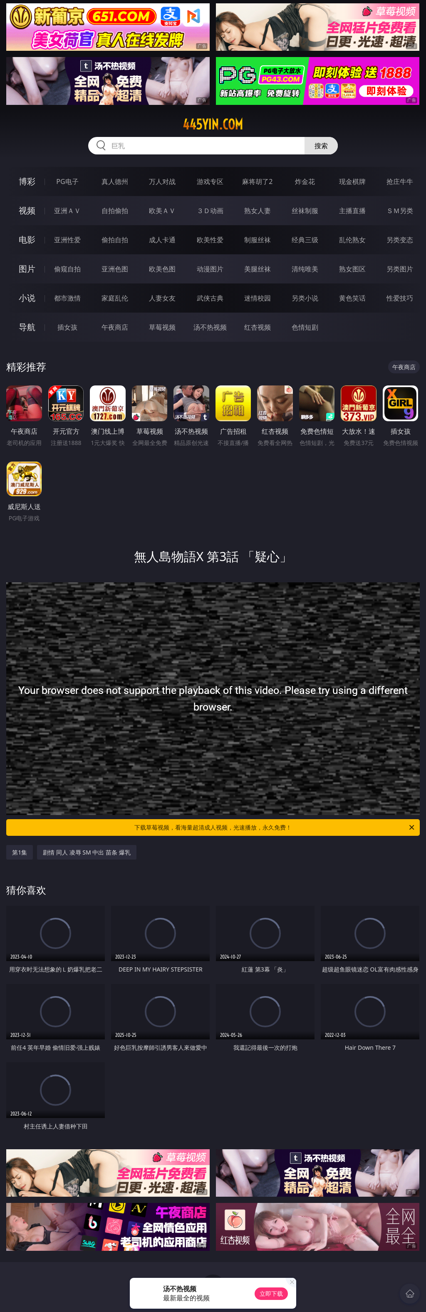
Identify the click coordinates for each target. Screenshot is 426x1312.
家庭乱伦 (115, 298)
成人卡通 (162, 239)
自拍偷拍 (115, 210)
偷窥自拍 (67, 268)
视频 (27, 210)
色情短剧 (305, 327)
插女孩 (67, 327)
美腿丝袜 (257, 268)
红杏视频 (257, 327)
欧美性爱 (210, 239)
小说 (27, 297)
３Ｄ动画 (210, 210)
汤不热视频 (210, 327)
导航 (27, 327)
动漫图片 (210, 268)
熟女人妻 (257, 210)
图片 (27, 268)
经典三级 (305, 239)
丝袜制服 (305, 210)
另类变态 (399, 239)
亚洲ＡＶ (67, 210)
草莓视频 (162, 327)
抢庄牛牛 (399, 181)
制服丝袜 (257, 239)
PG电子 (67, 181)
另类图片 (399, 268)
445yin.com (213, 124)
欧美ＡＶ (162, 210)
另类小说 (305, 298)
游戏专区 (210, 181)
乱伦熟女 (352, 239)
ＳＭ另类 (399, 210)
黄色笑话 (352, 298)
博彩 (27, 181)
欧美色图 (162, 268)
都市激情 (67, 298)
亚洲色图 (115, 268)
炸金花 (305, 181)
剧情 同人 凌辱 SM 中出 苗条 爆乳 (86, 852)
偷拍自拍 (115, 239)
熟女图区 (352, 268)
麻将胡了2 (257, 181)
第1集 (19, 852)
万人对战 (162, 181)
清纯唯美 (305, 268)
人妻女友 (162, 298)
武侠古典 (210, 298)
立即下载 (271, 1293)
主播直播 (352, 210)
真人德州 (115, 181)
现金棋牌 (352, 181)
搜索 (321, 145)
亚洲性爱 (67, 239)
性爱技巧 (399, 298)
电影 (27, 239)
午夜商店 (115, 327)
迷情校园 (257, 298)
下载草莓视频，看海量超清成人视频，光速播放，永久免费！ (275, 827)
